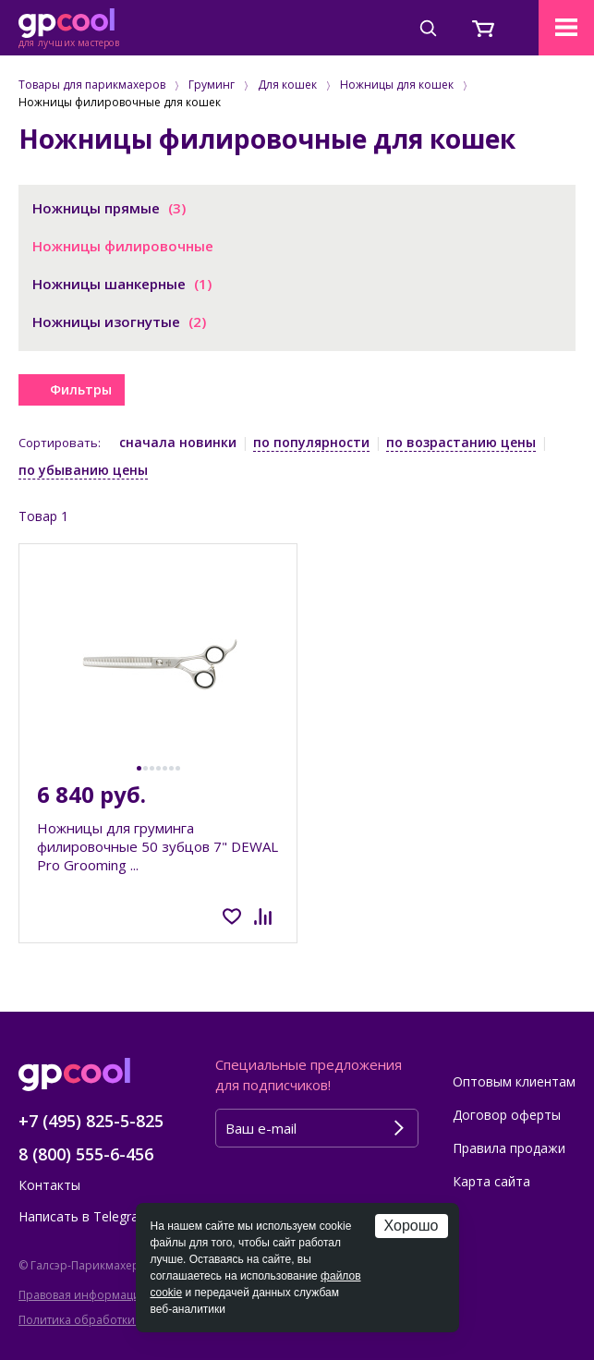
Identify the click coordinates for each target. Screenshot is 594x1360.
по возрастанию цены (461, 442)
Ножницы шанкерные (122, 283)
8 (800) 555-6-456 (85, 1154)
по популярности (311, 442)
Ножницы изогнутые (119, 321)
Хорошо (411, 1225)
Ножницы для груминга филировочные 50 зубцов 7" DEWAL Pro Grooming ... (157, 846)
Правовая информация (82, 1295)
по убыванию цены (83, 470)
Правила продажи (509, 1148)
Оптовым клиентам (514, 1081)
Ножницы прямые (109, 208)
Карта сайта (491, 1181)
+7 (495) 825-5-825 (91, 1121)
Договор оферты (507, 1114)
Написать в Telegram (84, 1216)
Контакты (49, 1185)
